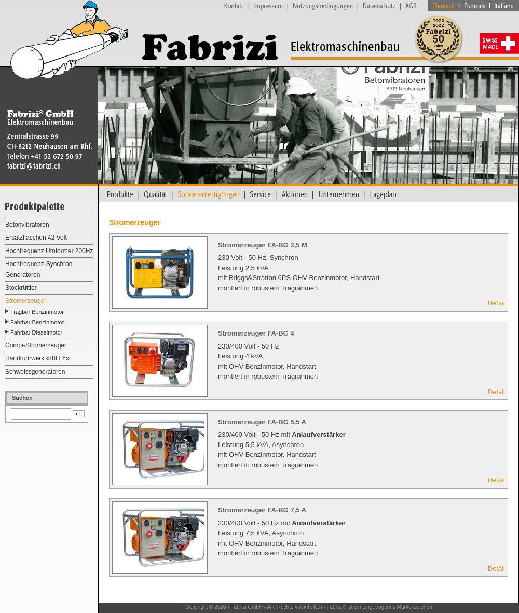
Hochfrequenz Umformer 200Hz (49, 251)
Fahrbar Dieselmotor (36, 332)
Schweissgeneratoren (35, 371)
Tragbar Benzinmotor (37, 312)
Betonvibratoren (27, 224)
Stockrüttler (21, 287)
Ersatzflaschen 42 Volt (36, 237)
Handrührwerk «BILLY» (37, 358)
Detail (496, 303)
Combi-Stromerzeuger (35, 345)
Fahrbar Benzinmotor (37, 322)
